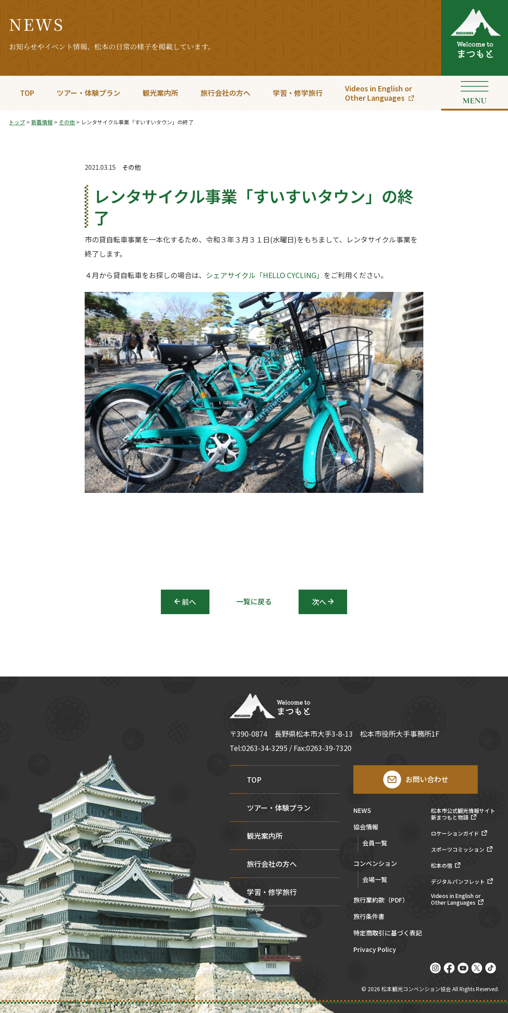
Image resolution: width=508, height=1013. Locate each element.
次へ (319, 601)
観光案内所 (160, 92)
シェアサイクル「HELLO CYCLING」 (265, 275)
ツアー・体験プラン (88, 92)
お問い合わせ (427, 779)
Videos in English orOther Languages (378, 93)
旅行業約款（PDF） (381, 900)
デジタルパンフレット (458, 881)
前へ (189, 601)
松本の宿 (441, 865)
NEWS (362, 811)
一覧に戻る (254, 601)
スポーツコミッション (457, 849)
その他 (131, 167)
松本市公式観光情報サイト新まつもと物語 (463, 814)
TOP (27, 92)
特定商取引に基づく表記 (387, 933)
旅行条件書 (369, 917)
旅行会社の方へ (225, 92)
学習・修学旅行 (298, 92)
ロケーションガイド (455, 833)
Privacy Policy (374, 950)
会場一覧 (374, 879)
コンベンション (375, 864)
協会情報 (365, 827)
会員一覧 (374, 842)
